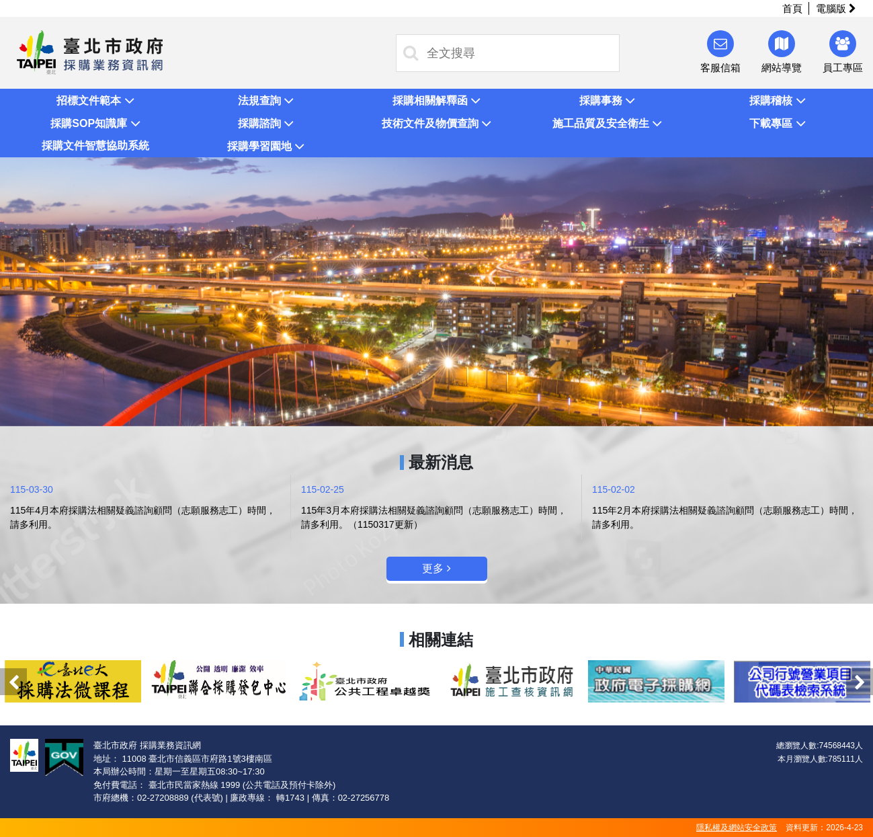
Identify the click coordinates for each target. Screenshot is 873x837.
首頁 (792, 8)
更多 (436, 568)
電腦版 (836, 8)
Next (859, 681)
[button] (95, 100)
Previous (13, 681)
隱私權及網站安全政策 (736, 827)
